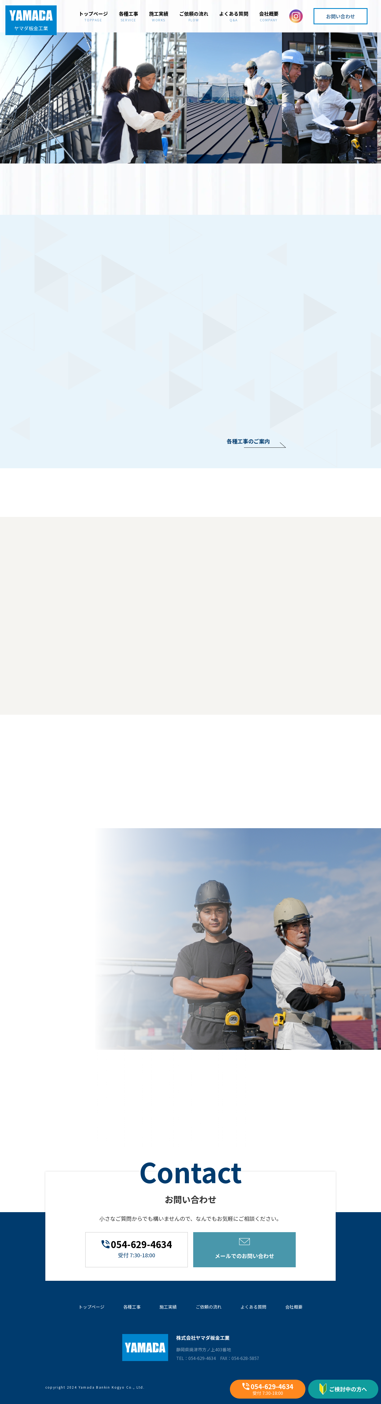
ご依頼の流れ (193, 16)
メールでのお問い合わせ (244, 1249)
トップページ (93, 16)
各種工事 (128, 16)
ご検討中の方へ (343, 1389)
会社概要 (268, 16)
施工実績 (158, 16)
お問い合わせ (340, 16)
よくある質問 (233, 16)
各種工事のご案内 (248, 441)
